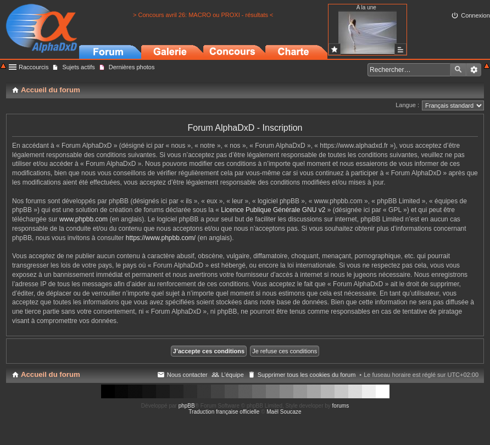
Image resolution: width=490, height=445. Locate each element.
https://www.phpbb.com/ (161, 238)
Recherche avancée (473, 69)
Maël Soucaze (283, 412)
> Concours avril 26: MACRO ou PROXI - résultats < (203, 15)
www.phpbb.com (83, 219)
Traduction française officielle (223, 412)
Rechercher (458, 69)
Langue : (407, 105)
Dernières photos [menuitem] (132, 67)
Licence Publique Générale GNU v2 (273, 210)
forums (340, 406)
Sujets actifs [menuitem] (78, 67)
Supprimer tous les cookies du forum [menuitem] (307, 374)
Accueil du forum (50, 374)
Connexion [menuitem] (475, 15)
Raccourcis (33, 67)
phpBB (187, 406)
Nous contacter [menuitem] (187, 374)
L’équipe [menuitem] (232, 374)
